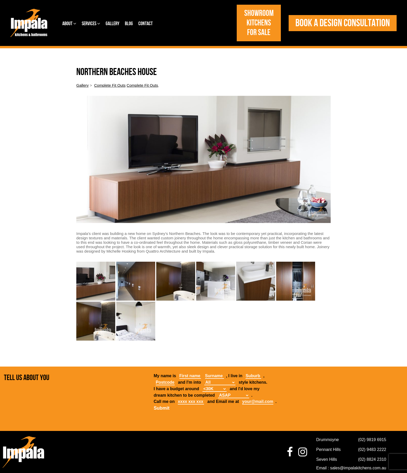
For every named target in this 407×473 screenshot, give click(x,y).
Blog (129, 24)
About (69, 24)
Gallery (112, 24)
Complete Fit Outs (110, 85)
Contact (145, 24)
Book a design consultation (342, 23)
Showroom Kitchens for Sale (259, 23)
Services (91, 24)
